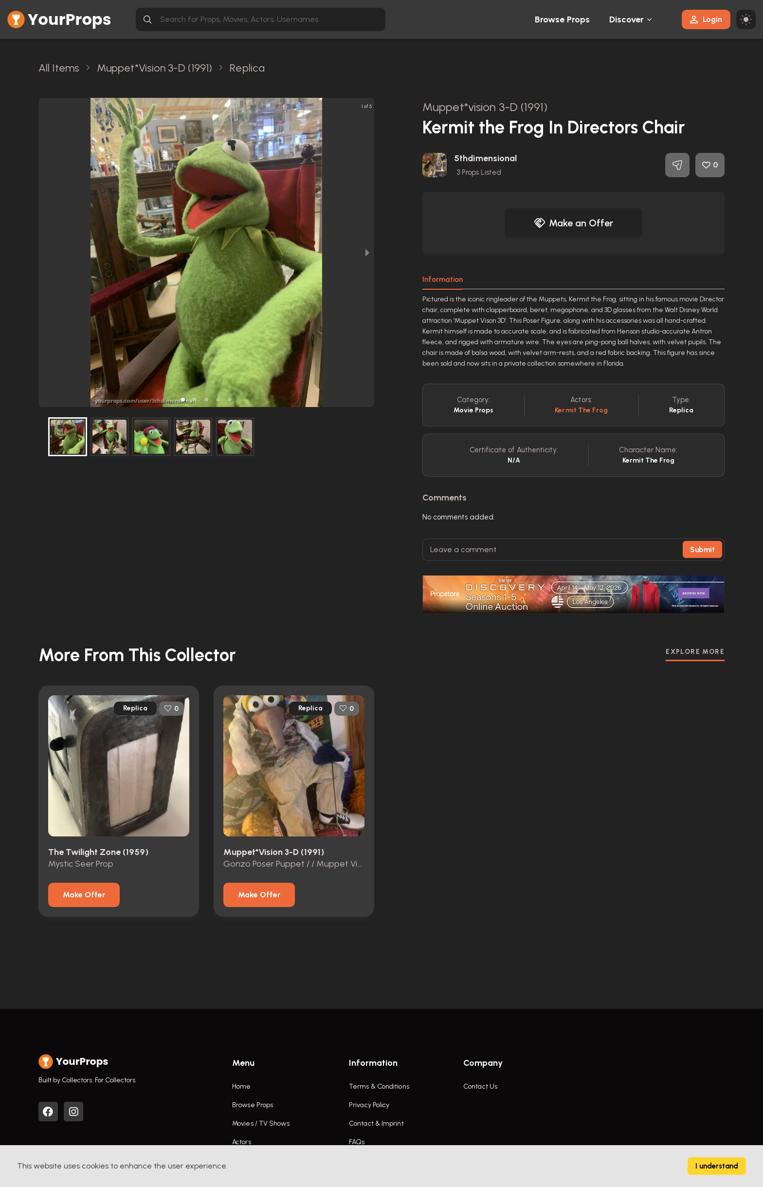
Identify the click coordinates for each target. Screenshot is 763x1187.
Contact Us (480, 1086)
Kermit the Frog (581, 410)
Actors (241, 1142)
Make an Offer (574, 223)
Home (241, 1086)
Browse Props (562, 19)
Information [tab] (442, 279)
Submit (702, 549)
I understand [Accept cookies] (716, 1166)
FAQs (356, 1142)
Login (706, 19)
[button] (183, 400)
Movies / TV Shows (261, 1123)
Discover (626, 19)
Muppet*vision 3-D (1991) (484, 107)
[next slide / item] (367, 252)
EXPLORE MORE (695, 652)
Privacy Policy (369, 1105)
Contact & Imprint (376, 1123)
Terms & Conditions (379, 1086)
